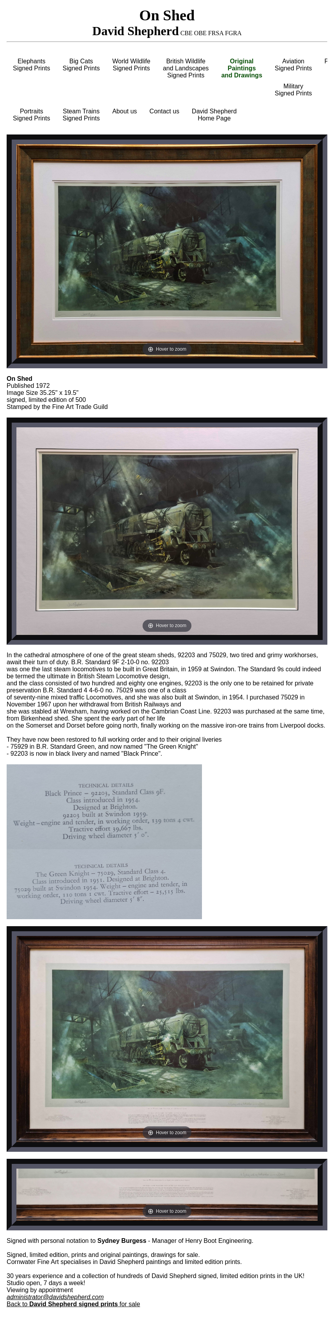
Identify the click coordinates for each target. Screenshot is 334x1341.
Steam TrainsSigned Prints (81, 115)
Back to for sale (73, 1304)
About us (124, 111)
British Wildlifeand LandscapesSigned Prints (186, 68)
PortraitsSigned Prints (31, 115)
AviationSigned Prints (293, 65)
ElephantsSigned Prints (31, 65)
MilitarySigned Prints (293, 90)
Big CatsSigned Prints (81, 65)
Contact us (164, 111)
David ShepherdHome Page (214, 115)
